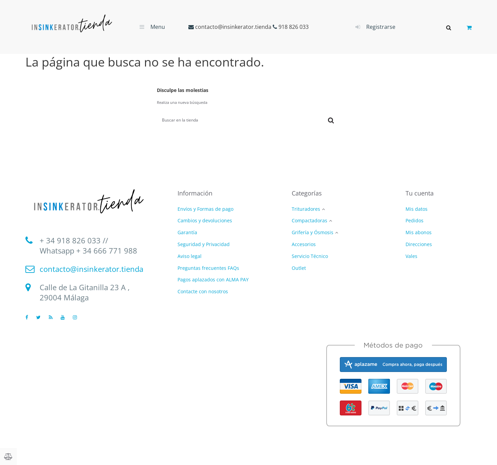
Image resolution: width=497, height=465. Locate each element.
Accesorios (304, 244)
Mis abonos (419, 232)
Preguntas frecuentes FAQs (208, 268)
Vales (411, 256)
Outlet (299, 268)
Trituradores (306, 209)
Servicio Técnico (310, 256)
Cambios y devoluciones (205, 221)
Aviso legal (190, 256)
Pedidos (414, 221)
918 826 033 (293, 27)
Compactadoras (309, 221)
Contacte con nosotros (203, 291)
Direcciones (419, 244)
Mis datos (417, 209)
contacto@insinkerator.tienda (233, 27)
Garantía (187, 232)
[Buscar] (238, 120)
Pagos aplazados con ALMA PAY (213, 280)
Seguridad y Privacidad (204, 244)
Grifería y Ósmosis (312, 233)
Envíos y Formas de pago (205, 209)
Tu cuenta (420, 193)
